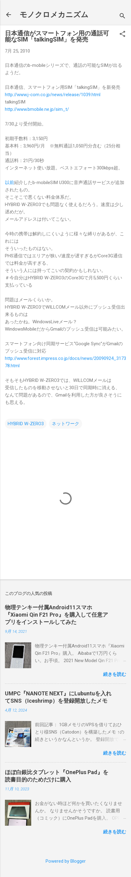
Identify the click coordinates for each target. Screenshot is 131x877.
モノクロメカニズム (54, 14)
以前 (9, 182)
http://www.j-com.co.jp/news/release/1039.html (52, 94)
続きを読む (114, 674)
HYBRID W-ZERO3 (26, 423)
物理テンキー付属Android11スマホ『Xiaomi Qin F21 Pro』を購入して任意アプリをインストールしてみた (56, 614)
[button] (122, 34)
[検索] (122, 16)
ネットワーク (65, 423)
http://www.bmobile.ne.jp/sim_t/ (37, 109)
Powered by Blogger (66, 861)
